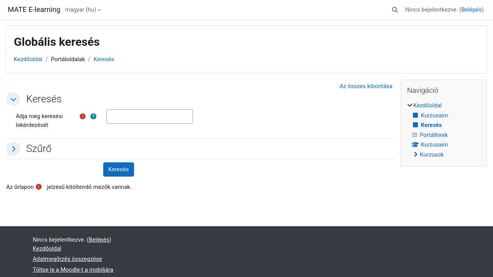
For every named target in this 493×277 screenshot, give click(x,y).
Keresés (104, 59)
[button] (395, 9)
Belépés (471, 9)
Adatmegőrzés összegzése (67, 258)
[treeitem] (443, 130)
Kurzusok (432, 154)
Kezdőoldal (28, 59)
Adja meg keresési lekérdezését (39, 120)
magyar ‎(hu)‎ (80, 9)
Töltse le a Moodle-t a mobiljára (73, 269)
